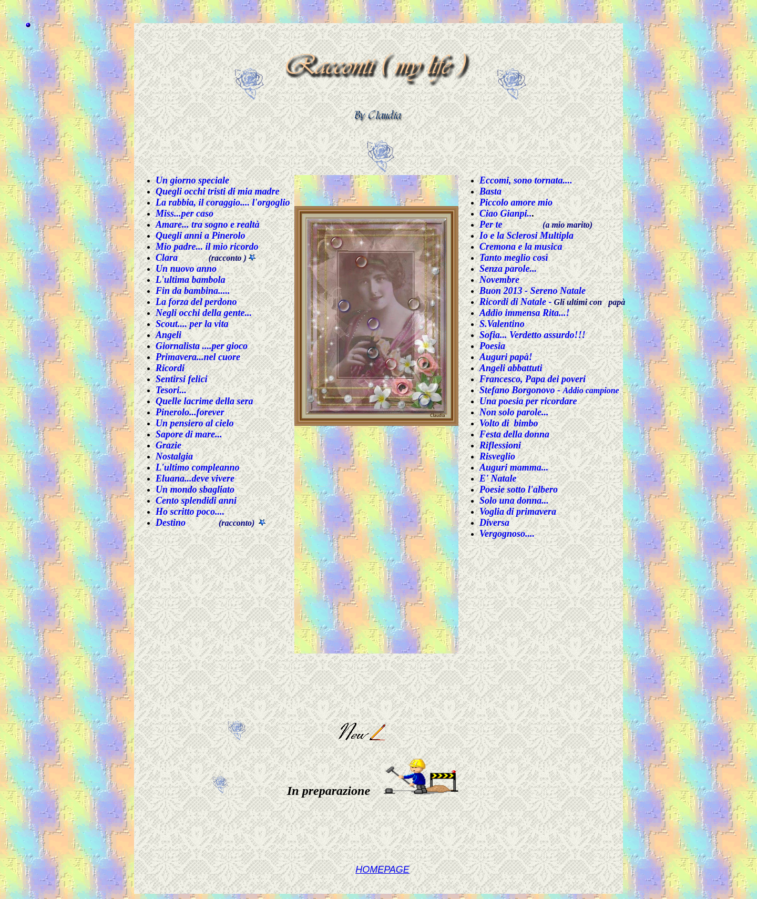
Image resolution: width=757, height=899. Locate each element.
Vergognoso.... (507, 533)
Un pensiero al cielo (195, 423)
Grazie (168, 445)
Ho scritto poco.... (190, 511)
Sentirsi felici (182, 379)
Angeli (168, 335)
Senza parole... (508, 268)
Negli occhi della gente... (204, 313)
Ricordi (170, 368)
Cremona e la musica (520, 246)
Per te (490, 224)
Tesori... (171, 390)
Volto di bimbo (508, 423)
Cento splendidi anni (196, 500)
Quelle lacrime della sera (204, 401)
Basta (490, 191)
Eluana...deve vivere (195, 478)
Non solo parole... (514, 412)
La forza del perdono (196, 302)
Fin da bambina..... (193, 290)
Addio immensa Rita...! (524, 313)
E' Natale (498, 478)
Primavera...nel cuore (198, 357)
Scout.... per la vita (192, 324)
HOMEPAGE (382, 869)
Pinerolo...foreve (188, 412)
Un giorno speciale (192, 180)
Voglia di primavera (517, 511)
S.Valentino (502, 324)
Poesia (492, 346)
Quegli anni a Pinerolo (200, 235)
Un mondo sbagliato (195, 489)
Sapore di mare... (189, 434)
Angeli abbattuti (511, 368)
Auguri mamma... (513, 467)
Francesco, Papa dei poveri (532, 379)
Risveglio (497, 456)
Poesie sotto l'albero (518, 489)
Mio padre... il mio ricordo (207, 246)
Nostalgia (174, 456)
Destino (171, 522)
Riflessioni (500, 445)
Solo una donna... (514, 500)
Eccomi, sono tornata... (524, 180)
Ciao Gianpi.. (505, 213)
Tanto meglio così (513, 257)
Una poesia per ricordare (528, 401)
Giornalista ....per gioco (202, 346)
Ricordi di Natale (512, 302)
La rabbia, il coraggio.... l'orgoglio (223, 202)
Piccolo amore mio (516, 202)
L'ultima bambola (191, 279)
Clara (167, 257)
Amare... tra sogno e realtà (208, 224)
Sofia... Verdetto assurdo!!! (532, 335)
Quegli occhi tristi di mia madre (218, 191)
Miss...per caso (184, 213)
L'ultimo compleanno (198, 467)
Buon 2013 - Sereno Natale (532, 290)
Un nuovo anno (186, 268)
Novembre (499, 279)
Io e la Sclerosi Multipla (526, 235)
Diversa (494, 522)
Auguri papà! (506, 357)
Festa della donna (514, 434)
